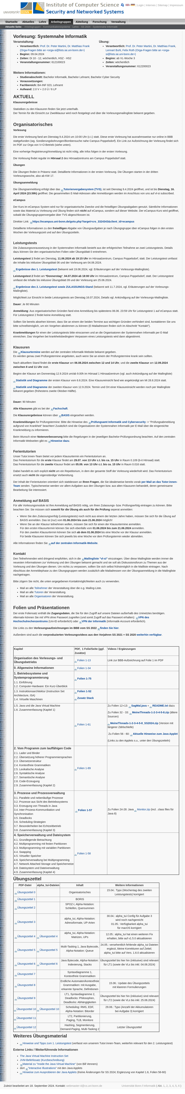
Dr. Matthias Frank (164, 46)
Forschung (100, 21)
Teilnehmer (40, 588)
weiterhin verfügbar (149, 634)
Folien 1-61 (83, 724)
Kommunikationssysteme (56, 26)
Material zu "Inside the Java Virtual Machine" (48, 1063)
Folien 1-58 (83, 853)
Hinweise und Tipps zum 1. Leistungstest (45, 1043)
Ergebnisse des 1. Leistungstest (35, 269)
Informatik (149, 1085)
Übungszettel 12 (25, 1027)
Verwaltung (118, 21)
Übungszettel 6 (25, 963)
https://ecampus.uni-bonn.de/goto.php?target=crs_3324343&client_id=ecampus (82, 221)
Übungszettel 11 (25, 1018)
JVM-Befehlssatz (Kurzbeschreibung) (42, 1060)
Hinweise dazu (58, 440)
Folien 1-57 (83, 810)
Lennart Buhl (113, 50)
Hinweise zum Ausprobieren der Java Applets (48, 1072)
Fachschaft (59, 408)
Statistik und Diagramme (30, 380)
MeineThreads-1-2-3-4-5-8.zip (149, 712)
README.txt (159, 705)
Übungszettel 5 (25, 949)
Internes (151, 5)
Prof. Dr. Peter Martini (53, 46)
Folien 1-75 (83, 678)
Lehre (42, 21)
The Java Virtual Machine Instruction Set (44, 1055)
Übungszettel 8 (25, 985)
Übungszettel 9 (25, 998)
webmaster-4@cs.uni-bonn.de (84, 1085)
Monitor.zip (142, 809)
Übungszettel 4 (25, 936)
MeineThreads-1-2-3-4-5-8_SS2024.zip (133, 723)
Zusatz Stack (84, 697)
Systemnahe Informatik (105, 26)
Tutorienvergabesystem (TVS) (81, 189)
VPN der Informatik (93, 621)
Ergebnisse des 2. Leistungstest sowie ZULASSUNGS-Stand (53, 286)
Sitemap (163, 5)
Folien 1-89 (83, 768)
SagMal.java (138, 705)
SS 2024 (85, 26)
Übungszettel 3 (25, 921)
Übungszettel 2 (25, 907)
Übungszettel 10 (25, 1009)
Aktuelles (28, 21)
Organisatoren (42, 596)
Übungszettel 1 (25, 899)
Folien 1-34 (83, 668)
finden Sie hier (107, 628)
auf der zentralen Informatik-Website (73, 543)
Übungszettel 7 (25, 974)
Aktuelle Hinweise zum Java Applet (154, 733)
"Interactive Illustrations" (41, 1068)
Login (140, 5)
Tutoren (39, 592)
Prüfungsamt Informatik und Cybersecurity (117, 421)
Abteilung (82, 21)
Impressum (176, 5)
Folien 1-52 (83, 691)
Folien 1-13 (83, 660)
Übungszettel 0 (25, 892)
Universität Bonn (131, 1085)
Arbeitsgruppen (61, 21)
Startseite (11, 21)
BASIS (65, 415)
